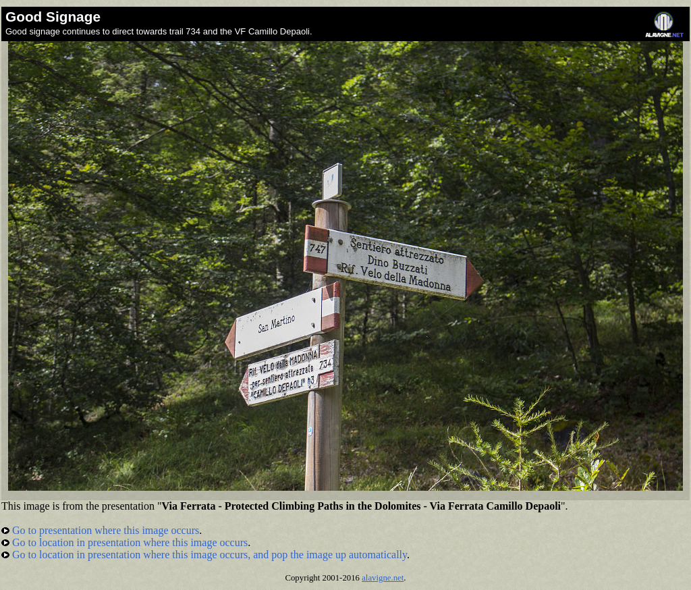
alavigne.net (383, 578)
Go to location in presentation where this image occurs (124, 542)
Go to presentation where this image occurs (100, 530)
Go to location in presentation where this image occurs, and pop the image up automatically (204, 554)
